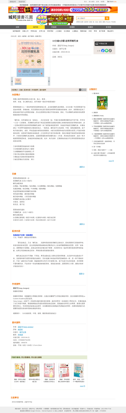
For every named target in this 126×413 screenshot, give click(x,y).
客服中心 (83, 409)
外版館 (54, 27)
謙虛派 (96, 112)
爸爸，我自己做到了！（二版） (103, 150)
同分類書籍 (25, 357)
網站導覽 (39, 409)
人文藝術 (59, 31)
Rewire (108, 22)
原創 (90, 22)
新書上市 (25, 31)
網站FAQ (32, 409)
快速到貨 (22, 2)
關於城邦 (18, 409)
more (111, 161)
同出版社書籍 (36, 357)
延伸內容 (27, 90)
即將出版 (34, 31)
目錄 (21, 90)
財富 (100, 22)
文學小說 (42, 31)
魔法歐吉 (96, 93)
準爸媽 (20, 335)
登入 (85, 1)
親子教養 (102, 31)
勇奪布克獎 (79, 22)
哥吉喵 (113, 22)
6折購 (102, 1)
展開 (82, 167)
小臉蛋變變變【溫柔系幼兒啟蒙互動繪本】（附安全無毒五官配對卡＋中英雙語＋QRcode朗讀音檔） (104, 136)
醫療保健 (83, 31)
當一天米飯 (97, 147)
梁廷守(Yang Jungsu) (66, 46)
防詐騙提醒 (75, 409)
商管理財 (50, 31)
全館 (17, 27)
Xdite (96, 22)
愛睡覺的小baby (99, 115)
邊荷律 (86, 22)
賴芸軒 (20, 329)
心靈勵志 (75, 31)
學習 (95, 31)
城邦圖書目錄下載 (56, 409)
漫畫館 (90, 27)
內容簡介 (14, 90)
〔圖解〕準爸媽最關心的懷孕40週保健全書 (64, 381)
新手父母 (62, 49)
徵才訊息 (25, 409)
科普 (90, 31)
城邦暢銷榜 (16, 31)
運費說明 (13, 2)
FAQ (30, 402)
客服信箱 (90, 409)
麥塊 (104, 22)
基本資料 (43, 90)
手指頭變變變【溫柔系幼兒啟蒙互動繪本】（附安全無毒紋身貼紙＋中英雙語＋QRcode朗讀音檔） (104, 128)
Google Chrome (35, 411)
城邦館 (35, 27)
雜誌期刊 (110, 31)
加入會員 (91, 1)
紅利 (97, 1)
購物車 (112, 1)
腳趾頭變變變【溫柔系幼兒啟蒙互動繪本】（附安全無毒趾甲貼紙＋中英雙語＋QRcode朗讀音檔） (104, 121)
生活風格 (67, 31)
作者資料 (35, 90)
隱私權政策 (66, 409)
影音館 (108, 27)
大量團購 (46, 409)
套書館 (72, 27)
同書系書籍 (15, 357)
